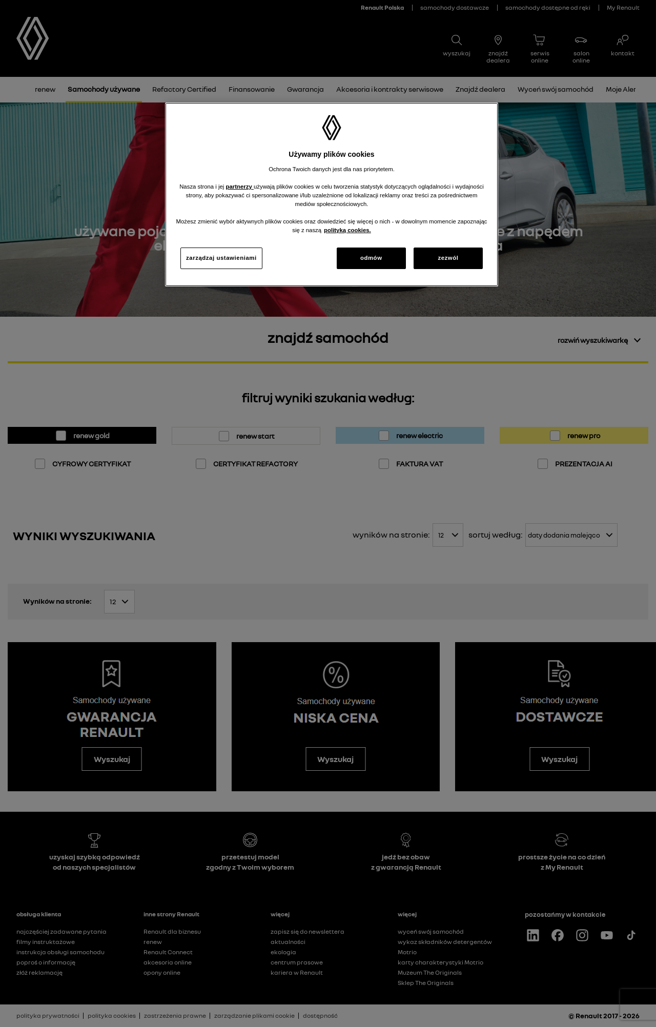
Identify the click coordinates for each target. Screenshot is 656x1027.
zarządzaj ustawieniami (221, 258)
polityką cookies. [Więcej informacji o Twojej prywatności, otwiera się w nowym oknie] (347, 230)
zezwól (448, 258)
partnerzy (240, 186)
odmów (371, 258)
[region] (331, 194)
